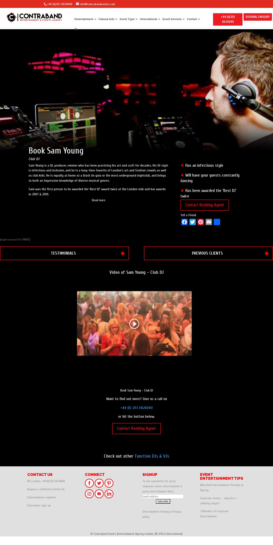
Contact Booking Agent (204, 213)
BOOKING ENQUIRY (258, 17)
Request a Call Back (38, 498)
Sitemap (165, 520)
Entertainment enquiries (41, 506)
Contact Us (58, 498)
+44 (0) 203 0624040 (137, 416)
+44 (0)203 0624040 (59, 4)
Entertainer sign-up (39, 514)
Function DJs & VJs (152, 464)
